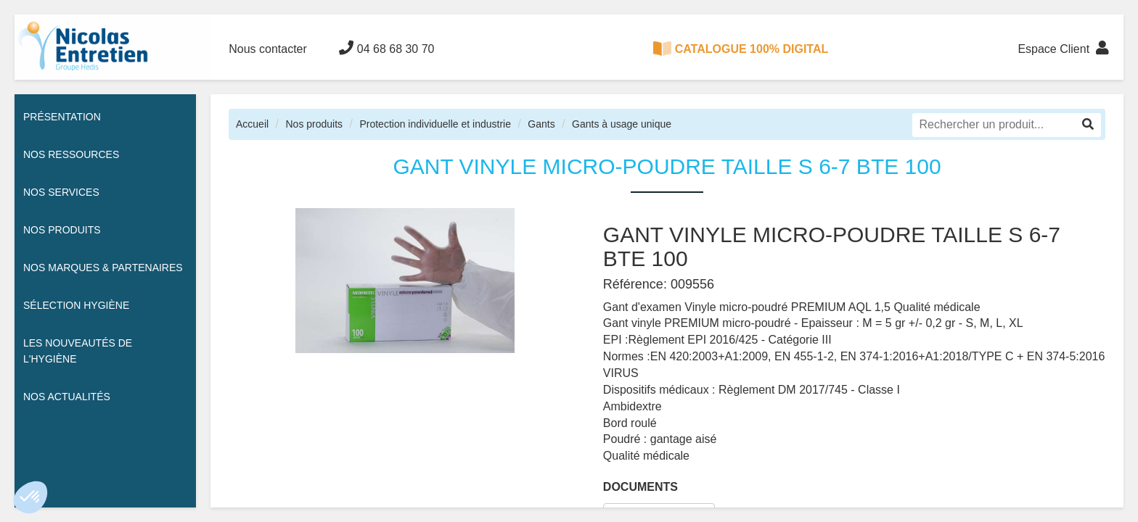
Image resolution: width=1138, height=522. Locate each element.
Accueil (252, 124)
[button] (30, 497)
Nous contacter (268, 49)
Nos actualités (66, 396)
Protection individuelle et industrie (435, 124)
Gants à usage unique (621, 124)
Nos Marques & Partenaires (103, 267)
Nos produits (314, 124)
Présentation (62, 117)
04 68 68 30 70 (386, 48)
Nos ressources (71, 154)
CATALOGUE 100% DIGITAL (741, 48)
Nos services (61, 192)
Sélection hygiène (76, 305)
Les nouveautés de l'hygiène (77, 351)
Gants (541, 124)
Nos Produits (62, 230)
